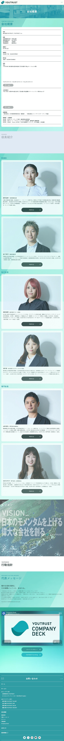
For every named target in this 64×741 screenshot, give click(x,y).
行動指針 (3, 721)
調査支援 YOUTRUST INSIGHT (9, 707)
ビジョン (3, 719)
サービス (3, 688)
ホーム (3, 684)
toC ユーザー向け (5, 691)
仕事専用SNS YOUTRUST (8, 693)
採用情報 (4, 732)
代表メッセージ (5, 717)
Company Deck (5, 723)
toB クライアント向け (6, 699)
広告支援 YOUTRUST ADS (8, 703)
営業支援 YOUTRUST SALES (9, 705)
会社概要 (3, 712)
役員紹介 (3, 715)
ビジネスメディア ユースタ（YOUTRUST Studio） (14, 696)
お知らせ (3, 728)
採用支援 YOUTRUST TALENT (9, 701)
